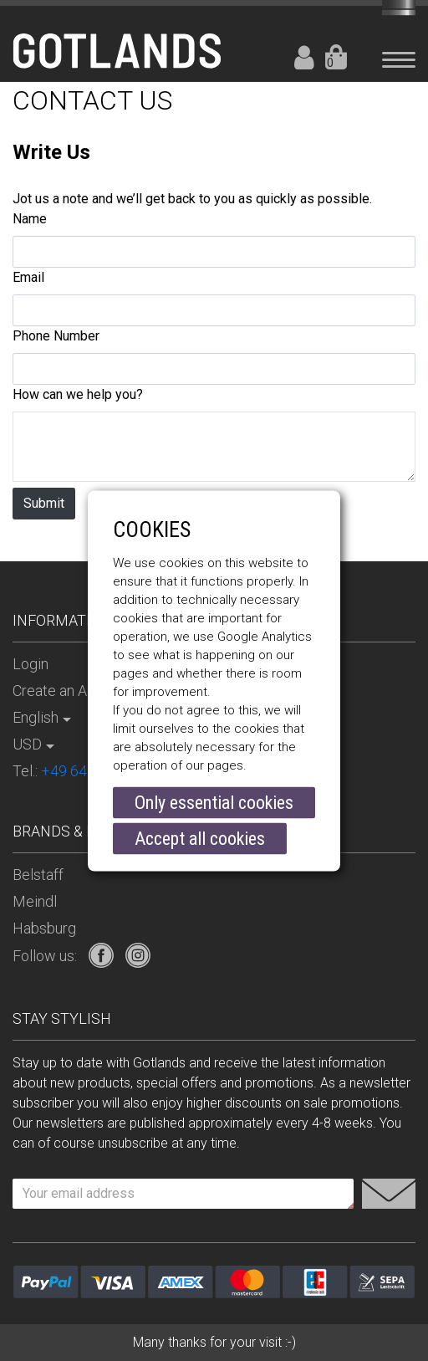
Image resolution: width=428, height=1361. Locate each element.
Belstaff (38, 874)
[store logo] (117, 47)
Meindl (35, 901)
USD (27, 744)
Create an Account (72, 690)
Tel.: (85, 771)
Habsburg (44, 928)
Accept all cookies (200, 838)
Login (304, 57)
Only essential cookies (214, 802)
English (36, 717)
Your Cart (335, 57)
